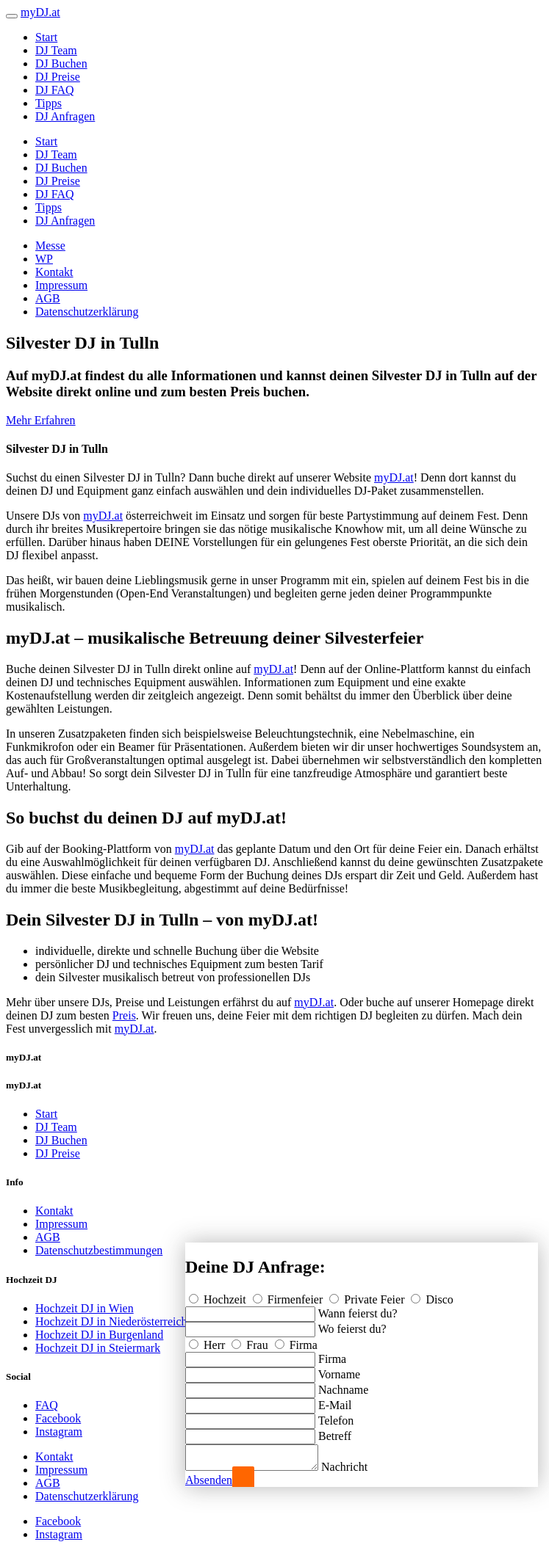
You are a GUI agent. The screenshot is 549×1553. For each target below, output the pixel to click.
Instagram (58, 1431)
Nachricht (359, 1467)
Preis (124, 1015)
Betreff (334, 1431)
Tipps (48, 103)
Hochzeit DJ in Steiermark (97, 1348)
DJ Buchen (61, 63)
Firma (296, 1340)
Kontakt (54, 272)
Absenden (208, 1480)
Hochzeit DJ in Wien (84, 1308)
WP (44, 258)
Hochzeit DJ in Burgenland (99, 1334)
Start (46, 37)
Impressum (61, 285)
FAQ (46, 1405)
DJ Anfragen (65, 116)
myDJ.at (394, 477)
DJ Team (56, 50)
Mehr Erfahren (41, 420)
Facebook (58, 1418)
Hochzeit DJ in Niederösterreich (111, 1321)
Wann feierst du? (358, 1309)
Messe (50, 245)
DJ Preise (57, 76)
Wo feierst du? (352, 1324)
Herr (208, 1340)
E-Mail (334, 1400)
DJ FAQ (54, 90)
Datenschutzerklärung (86, 311)
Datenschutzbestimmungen (98, 1250)
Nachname (343, 1385)
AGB (47, 298)
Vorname (339, 1370)
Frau (251, 1340)
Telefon (336, 1416)
